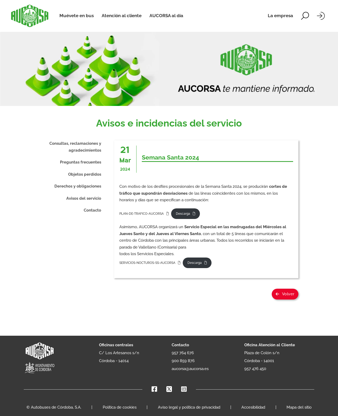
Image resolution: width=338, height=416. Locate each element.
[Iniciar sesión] (321, 16)
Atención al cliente (122, 15)
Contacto (92, 210)
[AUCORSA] (29, 16)
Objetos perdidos (84, 174)
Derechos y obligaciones (77, 186)
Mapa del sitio (299, 407)
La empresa (280, 15)
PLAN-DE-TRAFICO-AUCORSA (141, 214)
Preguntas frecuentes (80, 162)
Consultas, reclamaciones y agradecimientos (75, 147)
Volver (285, 294)
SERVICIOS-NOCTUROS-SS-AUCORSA (147, 263)
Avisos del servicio (83, 198)
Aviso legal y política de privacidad (189, 407)
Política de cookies (120, 407)
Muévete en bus (76, 15)
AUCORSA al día (166, 15)
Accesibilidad (253, 407)
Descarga (183, 214)
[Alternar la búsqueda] (305, 16)
